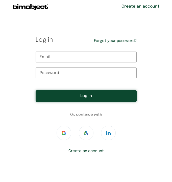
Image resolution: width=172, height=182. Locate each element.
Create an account (86, 151)
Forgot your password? (115, 41)
